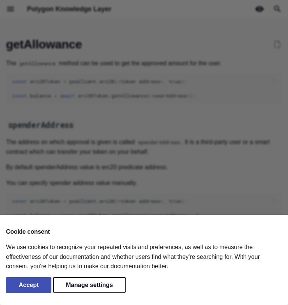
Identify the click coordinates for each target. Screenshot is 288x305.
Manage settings (89, 285)
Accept (29, 285)
